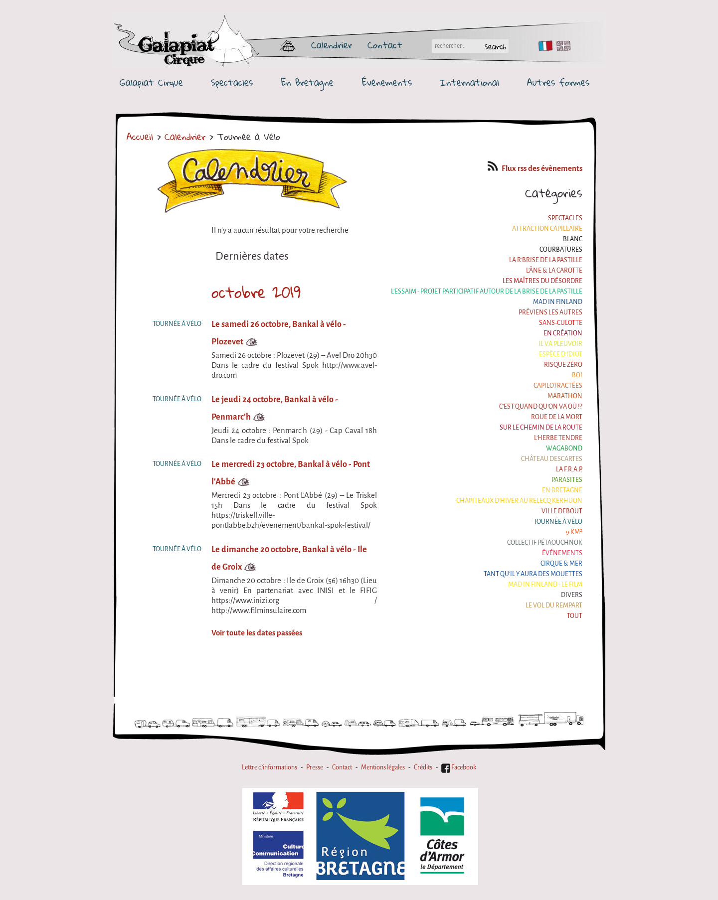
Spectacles (232, 82)
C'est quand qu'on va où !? (540, 406)
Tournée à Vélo (558, 521)
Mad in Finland (557, 302)
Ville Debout (561, 511)
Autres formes (558, 82)
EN (561, 45)
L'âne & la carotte (554, 270)
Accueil (140, 136)
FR (543, 45)
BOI (577, 375)
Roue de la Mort (556, 417)
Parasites (566, 479)
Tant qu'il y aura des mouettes (533, 574)
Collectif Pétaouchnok (544, 542)
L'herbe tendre (558, 438)
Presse (314, 767)
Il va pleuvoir (560, 343)
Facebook (458, 767)
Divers (571, 595)
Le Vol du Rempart (554, 605)
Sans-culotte (560, 322)
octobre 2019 (256, 292)
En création (562, 333)
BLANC (572, 239)
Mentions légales (383, 767)
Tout (574, 615)
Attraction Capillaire (547, 228)
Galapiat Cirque (151, 82)
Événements (386, 82)
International (469, 82)
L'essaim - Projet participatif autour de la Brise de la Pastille (486, 291)
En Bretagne (307, 82)
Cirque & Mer (561, 563)
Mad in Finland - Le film (545, 584)
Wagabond (564, 448)
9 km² (574, 532)
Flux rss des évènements (535, 168)
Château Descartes (551, 458)
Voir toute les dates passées (256, 633)
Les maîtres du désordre (542, 281)
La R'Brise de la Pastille (545, 260)
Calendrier (331, 44)
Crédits (423, 767)
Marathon (564, 396)
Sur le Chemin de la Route (541, 427)
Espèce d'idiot (560, 354)
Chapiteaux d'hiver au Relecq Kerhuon (519, 500)
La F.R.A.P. (569, 469)
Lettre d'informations (269, 767)
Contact (384, 44)
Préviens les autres (550, 312)
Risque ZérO (563, 364)
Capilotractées (558, 385)
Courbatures (560, 249)
